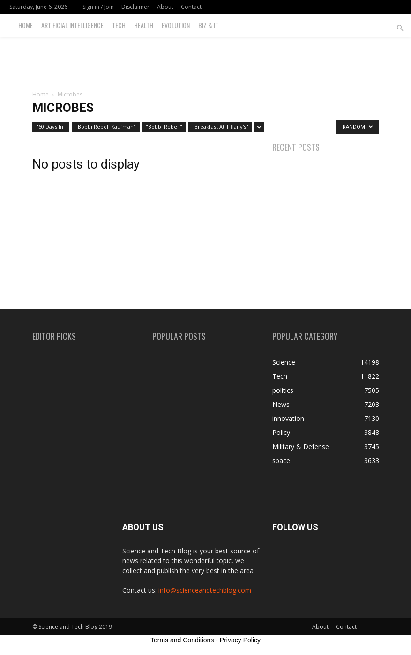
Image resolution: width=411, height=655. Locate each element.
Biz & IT (208, 25)
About (165, 7)
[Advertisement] (205, 57)
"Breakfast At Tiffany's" (220, 126)
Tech (119, 25)
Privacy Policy (240, 640)
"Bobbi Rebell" (164, 126)
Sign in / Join (98, 7)
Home (25, 25)
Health (143, 25)
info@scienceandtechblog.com (204, 590)
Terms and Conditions (182, 640)
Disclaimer (135, 7)
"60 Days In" (51, 126)
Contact (191, 7)
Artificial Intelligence (72, 25)
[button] (400, 28)
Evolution (176, 25)
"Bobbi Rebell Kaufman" (105, 126)
